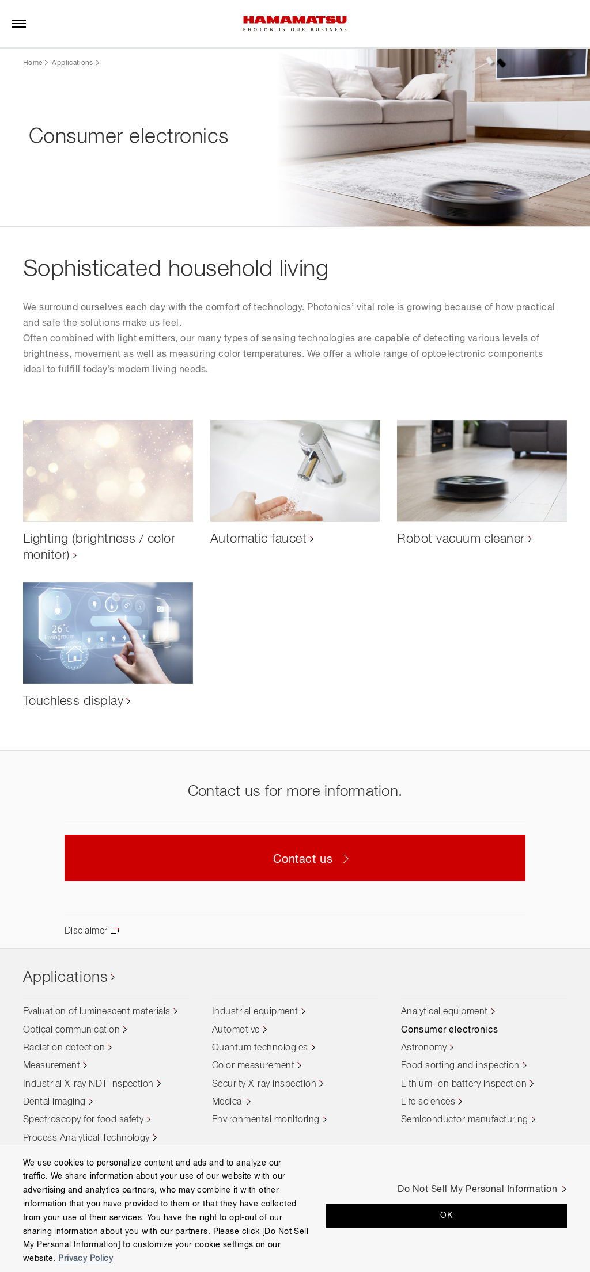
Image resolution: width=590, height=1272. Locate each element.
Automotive (236, 1030)
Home (32, 63)
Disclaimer (86, 931)
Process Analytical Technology (86, 1138)
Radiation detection (64, 1048)
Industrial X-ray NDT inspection (88, 1084)
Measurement (51, 1066)
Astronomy (424, 1048)
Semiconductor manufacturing (464, 1120)
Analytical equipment (444, 1012)
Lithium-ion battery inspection (464, 1084)
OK (446, 1216)
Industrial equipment (255, 1012)
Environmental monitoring (266, 1120)
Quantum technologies (260, 1048)
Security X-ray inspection (264, 1084)
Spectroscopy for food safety (83, 1120)
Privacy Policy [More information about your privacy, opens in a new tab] (85, 1259)
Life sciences (428, 1102)
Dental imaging (54, 1102)
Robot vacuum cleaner (461, 538)
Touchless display (73, 701)
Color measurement (253, 1066)
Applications (72, 63)
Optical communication (71, 1030)
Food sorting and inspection (460, 1066)
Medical (228, 1102)
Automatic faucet (258, 538)
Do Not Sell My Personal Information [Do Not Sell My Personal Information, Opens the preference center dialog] (477, 1189)
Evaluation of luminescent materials (97, 1012)
